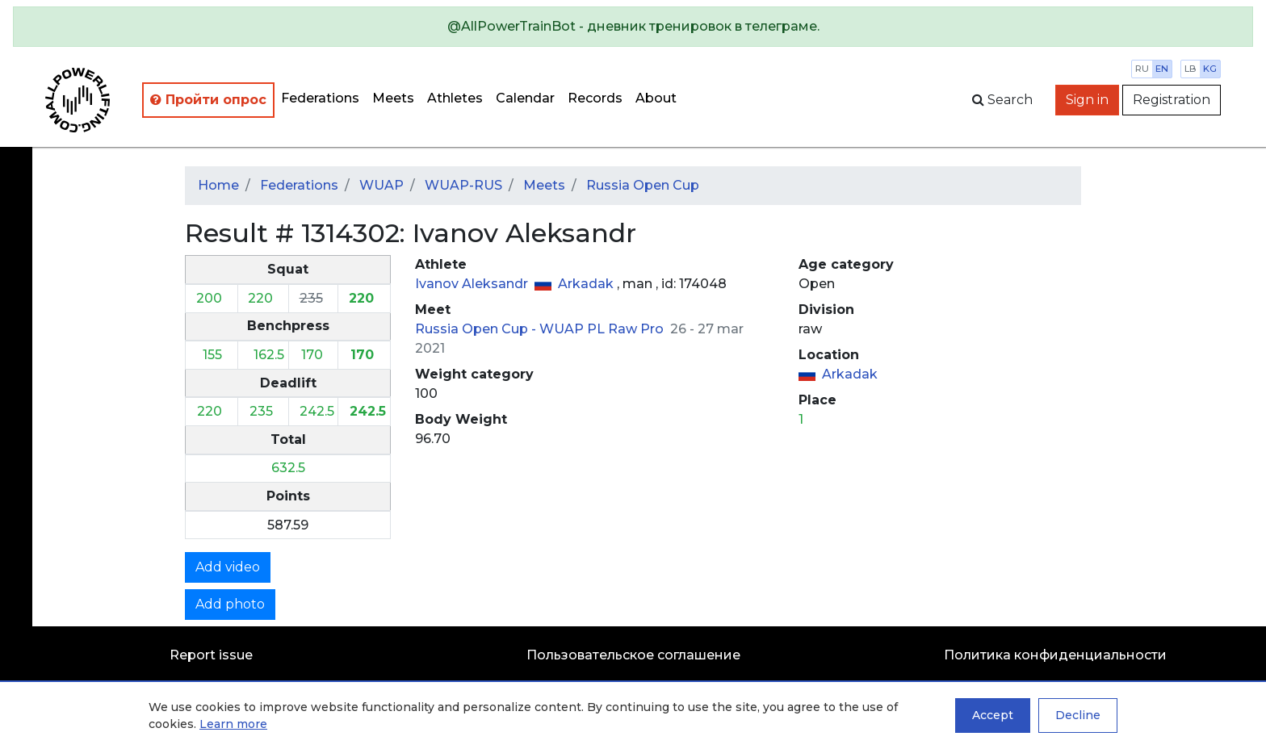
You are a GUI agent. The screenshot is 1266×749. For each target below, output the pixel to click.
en (1161, 68)
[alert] (633, 26)
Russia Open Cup (642, 185)
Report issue (211, 655)
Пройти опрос (208, 99)
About (656, 98)
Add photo (230, 604)
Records (595, 98)
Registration (1171, 99)
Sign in (1087, 99)
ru (1142, 68)
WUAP (381, 185)
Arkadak (587, 283)
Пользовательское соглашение (633, 655)
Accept (992, 715)
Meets (393, 98)
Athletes (455, 98)
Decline (1077, 715)
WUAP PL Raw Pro (603, 329)
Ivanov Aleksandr (473, 283)
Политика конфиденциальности (1055, 655)
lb (1190, 68)
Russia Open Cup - (477, 329)
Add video (227, 567)
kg (1210, 68)
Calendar (525, 98)
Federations (320, 98)
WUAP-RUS (463, 185)
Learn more (233, 724)
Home (218, 185)
